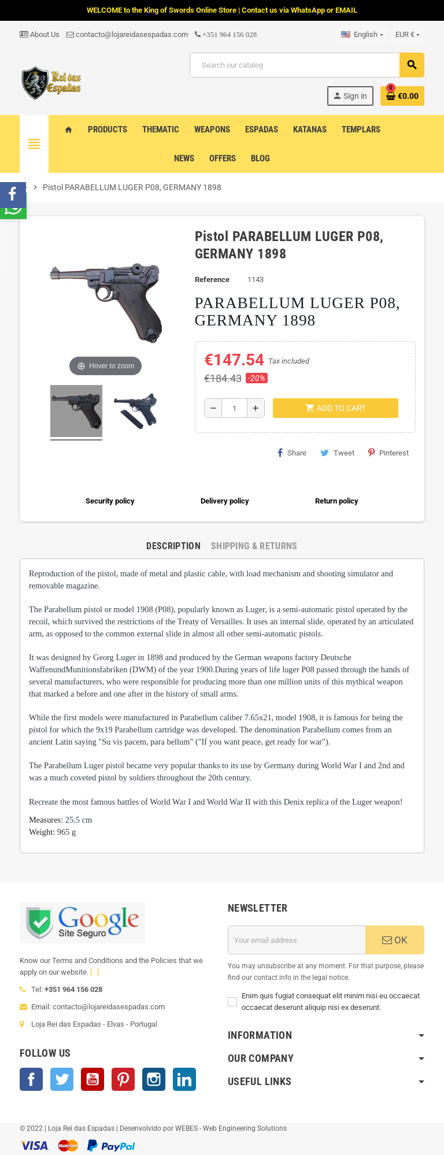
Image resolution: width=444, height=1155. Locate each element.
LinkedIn (184, 1079)
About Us (40, 34)
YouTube (92, 1079)
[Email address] (296, 940)
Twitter (61, 1079)
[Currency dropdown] (407, 34)
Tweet (337, 452)
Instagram (153, 1079)
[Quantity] (234, 408)
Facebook (31, 1079)
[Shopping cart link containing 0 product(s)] (402, 96)
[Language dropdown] (361, 34)
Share (292, 452)
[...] (94, 972)
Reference (212, 279)
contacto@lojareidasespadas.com (127, 34)
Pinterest (388, 452)
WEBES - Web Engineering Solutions (231, 1128)
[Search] (307, 65)
